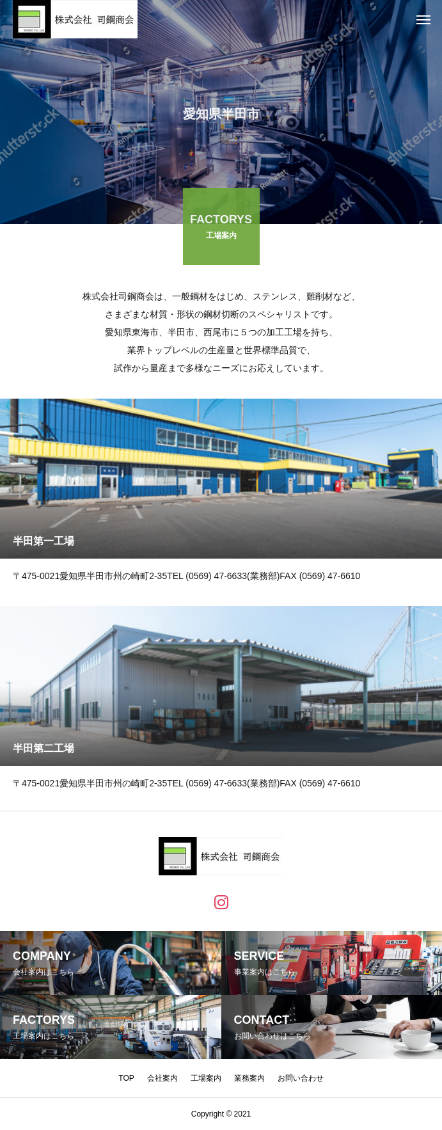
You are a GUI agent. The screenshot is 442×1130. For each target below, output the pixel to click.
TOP (126, 1078)
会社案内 (162, 1078)
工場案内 (206, 1078)
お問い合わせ (301, 1078)
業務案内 (249, 1078)
